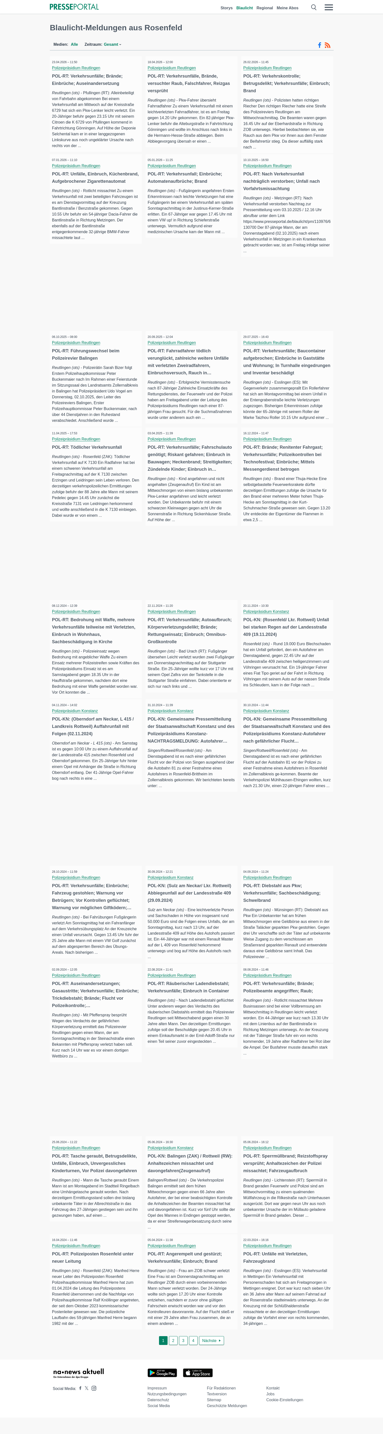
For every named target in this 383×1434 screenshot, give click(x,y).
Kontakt (272, 1404)
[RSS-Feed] (327, 45)
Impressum (157, 1404)
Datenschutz (158, 1416)
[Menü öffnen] (328, 7)
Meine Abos (287, 8)
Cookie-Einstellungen (284, 1416)
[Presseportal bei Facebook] (79, 1405)
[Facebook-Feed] (319, 45)
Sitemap (214, 1416)
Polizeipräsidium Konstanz (268, 617)
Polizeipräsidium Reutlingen (77, 68)
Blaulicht (244, 8)
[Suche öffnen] (314, 7)
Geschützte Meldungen (227, 1422)
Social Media (159, 1422)
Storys (227, 8)
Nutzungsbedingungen (167, 1410)
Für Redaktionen (221, 1404)
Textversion (217, 1410)
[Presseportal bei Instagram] (92, 1404)
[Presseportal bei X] (85, 1405)
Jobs (270, 1410)
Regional (264, 8)
